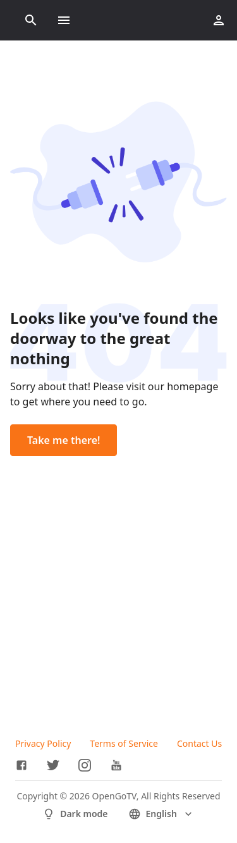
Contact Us (199, 743)
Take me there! (63, 440)
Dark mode (74, 814)
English (161, 814)
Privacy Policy (43, 743)
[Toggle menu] (64, 20)
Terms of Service (124, 743)
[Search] (31, 20)
